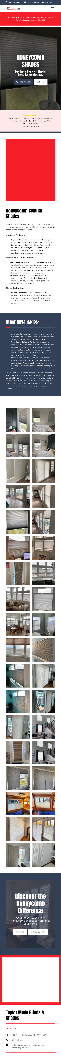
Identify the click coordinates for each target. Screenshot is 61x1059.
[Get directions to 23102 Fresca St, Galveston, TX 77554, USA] (26, 1035)
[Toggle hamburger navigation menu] (52, 8)
